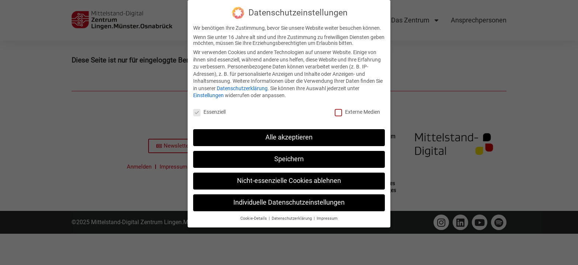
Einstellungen (208, 92)
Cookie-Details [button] (254, 215)
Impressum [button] (327, 215)
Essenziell (209, 109)
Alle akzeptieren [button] (289, 134)
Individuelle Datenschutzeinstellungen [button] (289, 199)
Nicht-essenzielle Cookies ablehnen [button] (289, 177)
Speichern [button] (289, 156)
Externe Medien (357, 109)
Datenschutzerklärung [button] (292, 215)
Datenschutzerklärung (242, 85)
